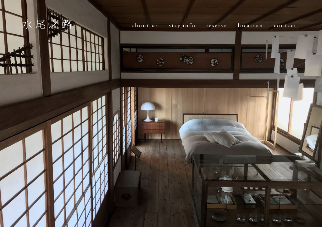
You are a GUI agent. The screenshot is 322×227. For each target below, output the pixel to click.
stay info (182, 25)
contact (285, 25)
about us (145, 25)
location (251, 25)
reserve (216, 25)
